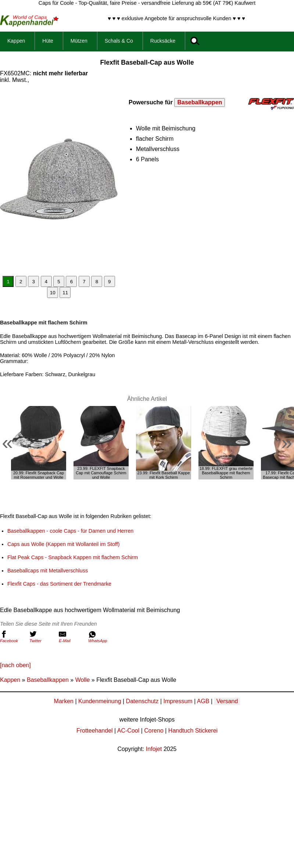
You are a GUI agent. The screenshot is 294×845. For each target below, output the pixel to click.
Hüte (47, 41)
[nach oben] (15, 665)
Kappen (16, 41)
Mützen (79, 41)
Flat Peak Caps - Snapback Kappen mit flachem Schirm (72, 557)
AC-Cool (128, 730)
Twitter (42, 636)
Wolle (82, 680)
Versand (227, 701)
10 (52, 292)
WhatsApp (101, 636)
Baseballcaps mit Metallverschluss (47, 570)
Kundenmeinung (99, 701)
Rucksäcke (162, 41)
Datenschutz (142, 701)
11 (65, 292)
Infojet (154, 749)
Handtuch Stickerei (193, 730)
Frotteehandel (94, 730)
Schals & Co (119, 41)
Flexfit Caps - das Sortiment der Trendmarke (59, 584)
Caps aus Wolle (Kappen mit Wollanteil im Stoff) (63, 544)
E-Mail (72, 636)
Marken (64, 701)
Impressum (178, 701)
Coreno (153, 730)
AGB (203, 701)
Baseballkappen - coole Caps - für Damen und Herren (70, 531)
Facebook (13, 636)
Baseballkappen (199, 102)
